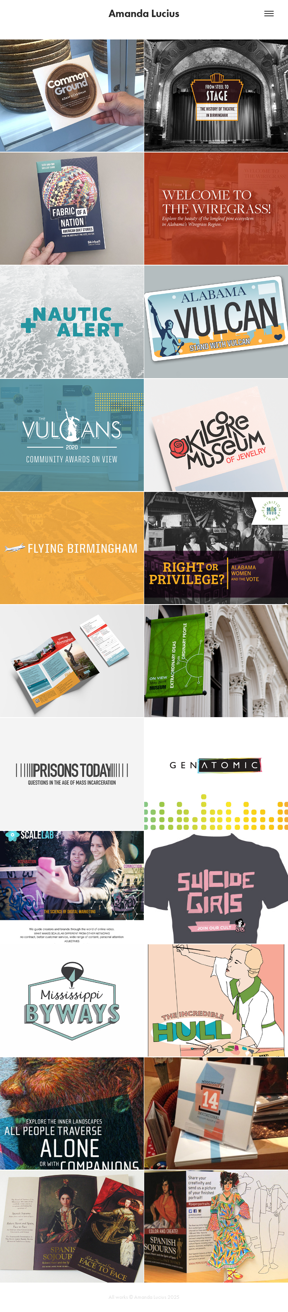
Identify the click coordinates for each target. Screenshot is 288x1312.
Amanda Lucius (144, 13)
